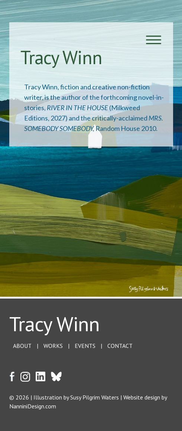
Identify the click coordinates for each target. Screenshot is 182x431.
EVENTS (85, 345)
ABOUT (22, 345)
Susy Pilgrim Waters (94, 397)
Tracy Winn (54, 323)
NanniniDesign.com (32, 406)
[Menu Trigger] (153, 40)
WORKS (53, 345)
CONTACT (120, 345)
